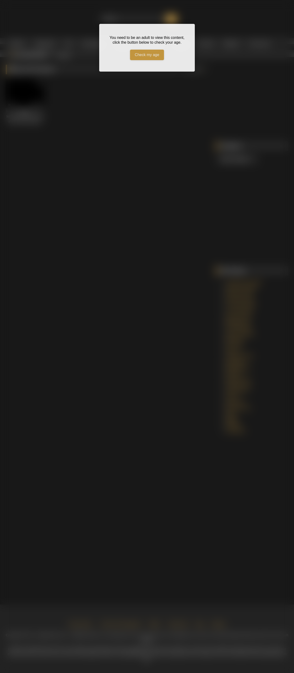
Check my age (147, 55)
